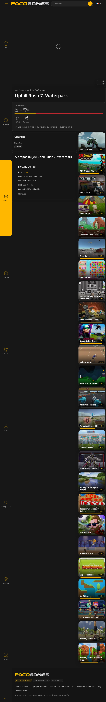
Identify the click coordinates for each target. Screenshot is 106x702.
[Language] (99, 3)
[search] (90, 3)
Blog (99, 686)
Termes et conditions (85, 686)
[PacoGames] (32, 675)
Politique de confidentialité (61, 686)
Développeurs (21, 690)
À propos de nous (39, 686)
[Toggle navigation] (6, 4)
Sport (27, 172)
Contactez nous (21, 686)
